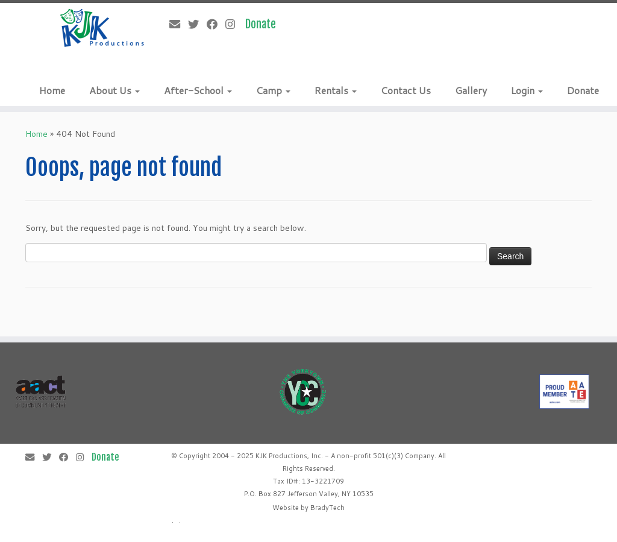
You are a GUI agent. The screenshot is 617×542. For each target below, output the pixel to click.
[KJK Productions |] (102, 28)
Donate (583, 90)
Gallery (471, 90)
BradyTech (327, 507)
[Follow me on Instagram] (234, 24)
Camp (273, 90)
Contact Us (406, 90)
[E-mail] (178, 24)
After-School (198, 90)
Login (527, 90)
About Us (114, 90)
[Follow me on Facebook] (216, 24)
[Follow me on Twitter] (197, 24)
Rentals (336, 90)
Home (52, 90)
